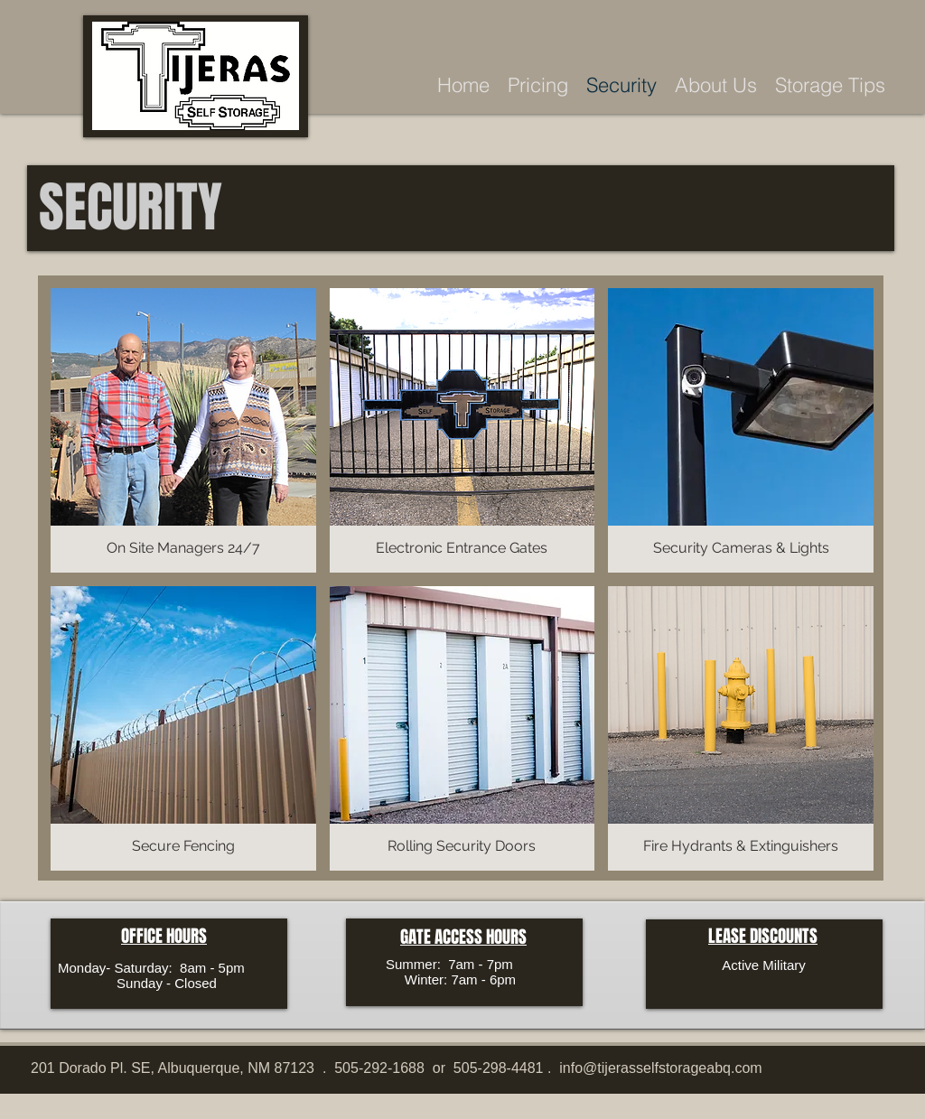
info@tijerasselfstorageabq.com (660, 1068)
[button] (183, 430)
